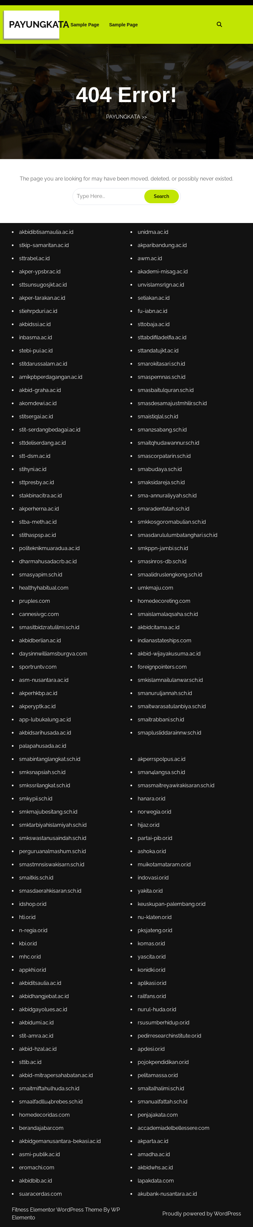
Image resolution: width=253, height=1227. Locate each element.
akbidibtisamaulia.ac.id (47, 238)
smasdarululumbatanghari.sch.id (177, 537)
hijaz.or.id (148, 823)
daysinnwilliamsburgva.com (54, 654)
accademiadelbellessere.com (173, 1122)
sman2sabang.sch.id (162, 433)
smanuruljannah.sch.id (164, 693)
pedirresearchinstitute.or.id (169, 1031)
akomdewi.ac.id (39, 407)
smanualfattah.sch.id (162, 1096)
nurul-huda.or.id (157, 1005)
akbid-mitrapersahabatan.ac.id (56, 1070)
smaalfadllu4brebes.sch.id (51, 1096)
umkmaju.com (155, 589)
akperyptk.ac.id (38, 706)
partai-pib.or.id (155, 836)
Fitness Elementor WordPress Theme (57, 1210)
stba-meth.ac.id (39, 524)
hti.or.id (28, 914)
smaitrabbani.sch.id (160, 719)
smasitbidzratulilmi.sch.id (50, 628)
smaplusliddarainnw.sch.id (169, 732)
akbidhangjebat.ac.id (45, 992)
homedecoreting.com (164, 602)
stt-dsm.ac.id (35, 459)
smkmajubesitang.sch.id (49, 810)
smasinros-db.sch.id (162, 563)
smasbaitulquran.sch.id (165, 394)
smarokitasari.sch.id (161, 368)
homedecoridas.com (45, 1109)
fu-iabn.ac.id (152, 316)
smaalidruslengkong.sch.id (170, 576)
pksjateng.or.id (155, 927)
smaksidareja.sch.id (161, 485)
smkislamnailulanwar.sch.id (170, 680)
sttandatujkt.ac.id (158, 354)
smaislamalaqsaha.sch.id (167, 615)
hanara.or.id (151, 797)
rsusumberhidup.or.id (163, 1018)
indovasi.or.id (153, 875)
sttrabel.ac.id (35, 264)
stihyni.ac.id (33, 472)
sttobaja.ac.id (153, 328)
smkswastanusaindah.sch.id (53, 836)
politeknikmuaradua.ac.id (50, 550)
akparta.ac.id (153, 1135)
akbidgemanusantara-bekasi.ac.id (60, 1135)
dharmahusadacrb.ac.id (48, 563)
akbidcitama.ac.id (158, 628)
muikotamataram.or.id (164, 862)
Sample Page (84, 24)
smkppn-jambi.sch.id (162, 550)
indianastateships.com (164, 641)
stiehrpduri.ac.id (39, 316)
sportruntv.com (39, 667)
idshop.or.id (33, 901)
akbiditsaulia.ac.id (41, 979)
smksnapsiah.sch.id (43, 771)
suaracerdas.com (41, 1188)
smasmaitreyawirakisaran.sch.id (175, 784)
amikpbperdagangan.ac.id (51, 380)
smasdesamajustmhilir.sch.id (172, 407)
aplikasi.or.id (152, 979)
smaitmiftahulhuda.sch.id (50, 1083)
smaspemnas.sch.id (161, 380)
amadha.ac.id (154, 1148)
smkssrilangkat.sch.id (45, 784)
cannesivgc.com (40, 615)
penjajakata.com (158, 1109)
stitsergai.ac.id (37, 420)
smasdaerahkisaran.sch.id (51, 888)
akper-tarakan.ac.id (43, 302)
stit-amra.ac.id (37, 1031)
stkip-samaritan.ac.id (45, 250)
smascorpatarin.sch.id (164, 459)
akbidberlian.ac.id (41, 641)
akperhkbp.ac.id (39, 693)
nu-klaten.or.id (154, 914)
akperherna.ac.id (40, 511)
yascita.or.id (151, 953)
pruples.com (35, 602)
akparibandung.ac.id (162, 250)
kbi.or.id (29, 940)
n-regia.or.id (34, 927)
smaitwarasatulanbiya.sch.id (171, 706)
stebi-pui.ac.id (37, 354)
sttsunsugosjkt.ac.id (44, 290)
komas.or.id (151, 940)
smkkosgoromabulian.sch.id (171, 524)
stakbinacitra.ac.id (41, 498)
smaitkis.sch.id (37, 875)
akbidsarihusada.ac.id (46, 732)
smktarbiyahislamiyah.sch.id (53, 823)
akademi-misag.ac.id (162, 276)
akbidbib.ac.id (36, 1174)
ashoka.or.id (152, 849)
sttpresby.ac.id (37, 485)
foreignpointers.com (162, 667)
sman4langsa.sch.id (161, 771)
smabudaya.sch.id (159, 472)
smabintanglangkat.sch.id (50, 758)
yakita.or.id (150, 888)
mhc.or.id (31, 953)
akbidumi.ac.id (37, 1018)
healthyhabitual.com (44, 589)
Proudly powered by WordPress (201, 1214)
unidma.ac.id (153, 238)
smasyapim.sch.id (41, 576)
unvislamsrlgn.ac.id (160, 290)
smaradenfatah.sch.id (163, 511)
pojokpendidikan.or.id (163, 1057)
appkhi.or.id (33, 966)
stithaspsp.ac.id (38, 537)
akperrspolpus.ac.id (161, 758)
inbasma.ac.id (36, 342)
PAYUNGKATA (39, 24)
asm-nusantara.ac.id (44, 680)
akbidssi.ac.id (36, 328)
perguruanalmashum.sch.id (53, 849)
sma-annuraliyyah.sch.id (167, 498)
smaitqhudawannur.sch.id (168, 446)
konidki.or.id (151, 966)
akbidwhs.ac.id (155, 1161)
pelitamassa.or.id (158, 1070)
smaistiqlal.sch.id (158, 420)
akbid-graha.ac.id (41, 394)
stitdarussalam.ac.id (44, 368)
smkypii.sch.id (36, 797)
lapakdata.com (156, 1174)
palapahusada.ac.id (43, 745)
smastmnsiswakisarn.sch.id (52, 862)
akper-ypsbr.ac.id (40, 276)
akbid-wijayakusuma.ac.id (169, 654)
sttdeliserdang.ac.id (43, 446)
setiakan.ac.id (153, 302)
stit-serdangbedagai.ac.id (50, 433)
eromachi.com (37, 1161)
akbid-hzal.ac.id (39, 1044)
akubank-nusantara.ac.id (167, 1188)
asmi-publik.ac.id (40, 1148)
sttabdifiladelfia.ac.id (162, 342)
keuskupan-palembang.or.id (171, 901)
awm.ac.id (150, 264)
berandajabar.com (42, 1122)
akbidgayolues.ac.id (44, 1005)
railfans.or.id (152, 992)
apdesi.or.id (151, 1044)
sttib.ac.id (31, 1057)
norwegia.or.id (154, 810)
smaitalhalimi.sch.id (160, 1083)
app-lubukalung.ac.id (45, 719)
